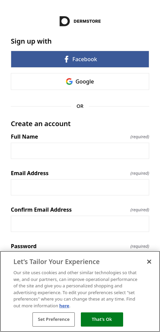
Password (80, 246)
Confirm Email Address (80, 209)
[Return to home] (80, 21)
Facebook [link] (80, 59)
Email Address (80, 173)
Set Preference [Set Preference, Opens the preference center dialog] (54, 319)
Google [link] (80, 81)
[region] (80, 291)
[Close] (149, 261)
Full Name (80, 136)
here (64, 306)
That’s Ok (102, 319)
